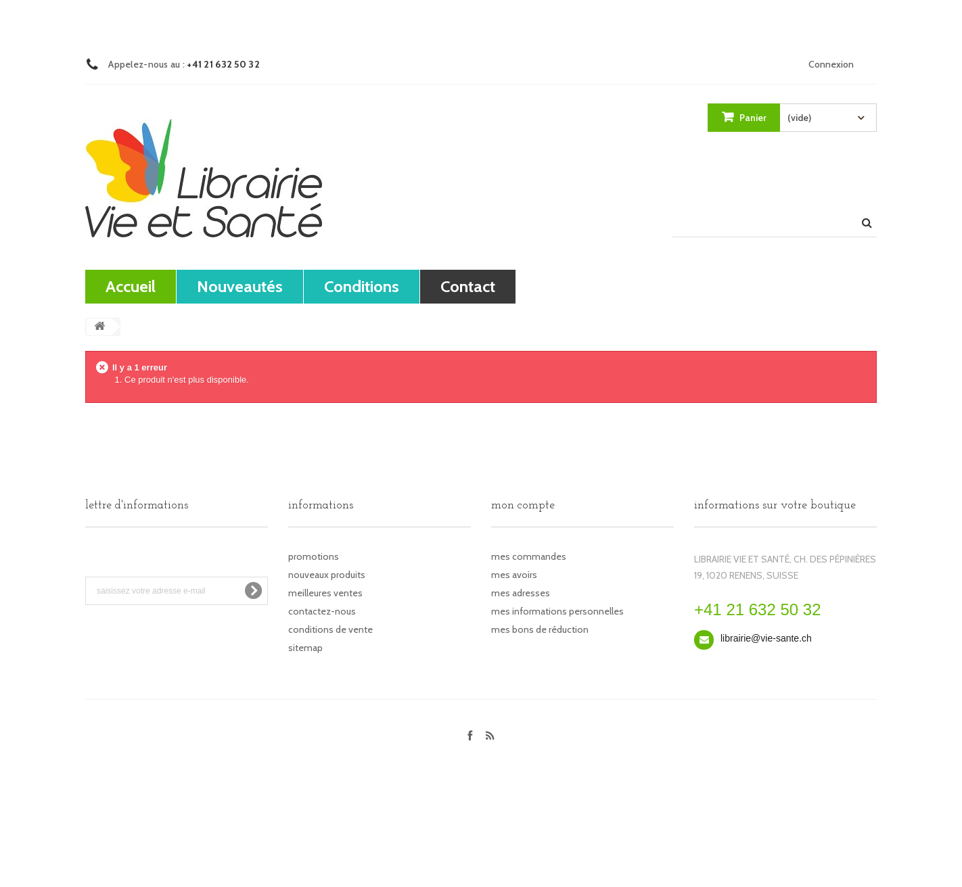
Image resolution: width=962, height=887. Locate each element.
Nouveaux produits (326, 575)
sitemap (305, 648)
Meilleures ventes (325, 593)
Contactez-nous (322, 611)
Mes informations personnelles (557, 611)
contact (467, 286)
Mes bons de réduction (540, 629)
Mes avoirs (514, 575)
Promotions (313, 556)
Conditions (361, 286)
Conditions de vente (330, 629)
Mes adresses (520, 593)
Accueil (131, 286)
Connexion (831, 64)
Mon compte (523, 505)
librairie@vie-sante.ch (766, 638)
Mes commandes (528, 556)
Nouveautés (240, 286)
